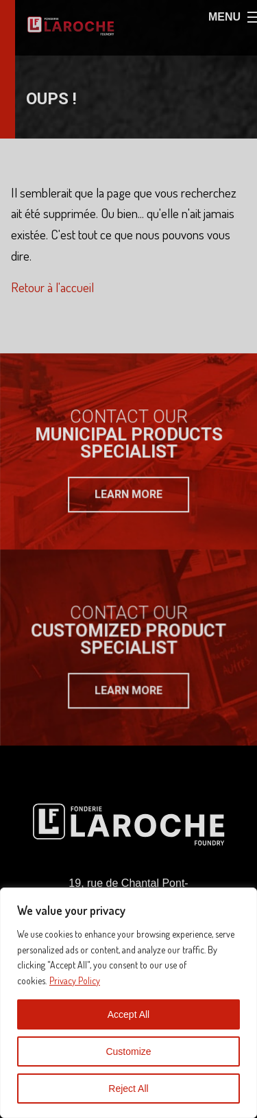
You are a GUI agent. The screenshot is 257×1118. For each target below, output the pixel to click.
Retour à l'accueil (52, 287)
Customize (128, 1051)
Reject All (128, 1088)
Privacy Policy (74, 980)
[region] (128, 1003)
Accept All (128, 1014)
